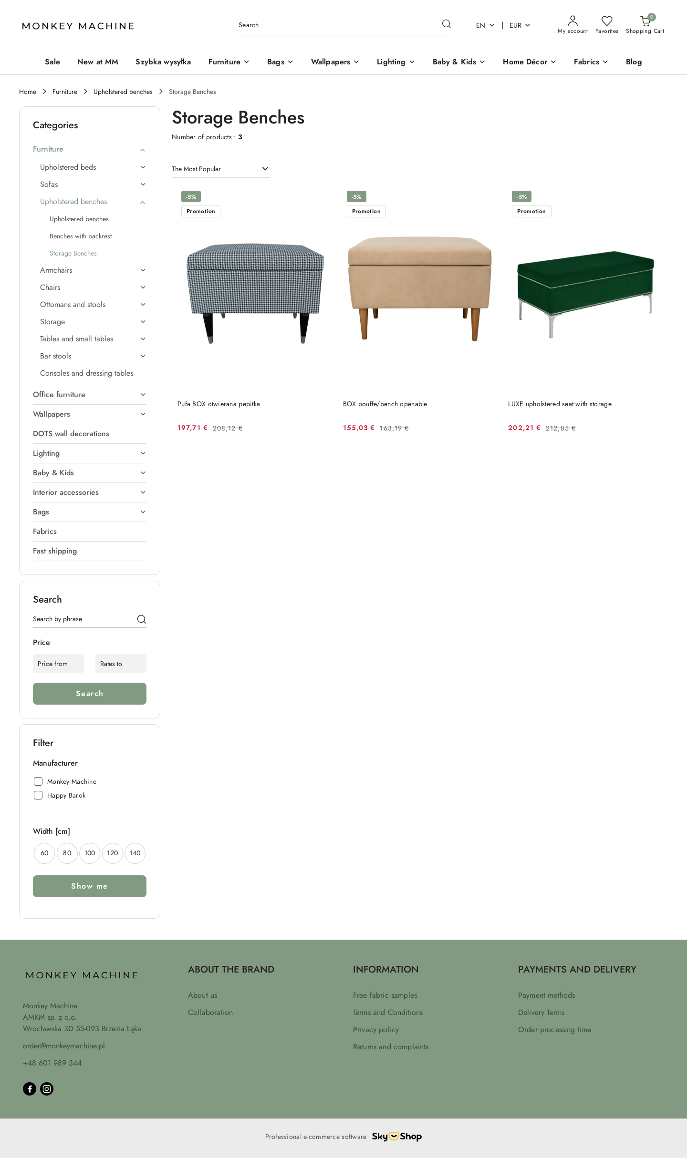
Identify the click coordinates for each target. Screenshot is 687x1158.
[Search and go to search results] (446, 25)
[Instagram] (46, 1089)
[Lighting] (396, 63)
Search (90, 693)
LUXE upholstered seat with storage (560, 404)
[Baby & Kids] (459, 63)
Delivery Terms (541, 1012)
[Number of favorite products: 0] (607, 25)
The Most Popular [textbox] (196, 169)
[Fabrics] (591, 63)
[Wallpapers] (335, 63)
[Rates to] (120, 663)
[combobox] (221, 169)
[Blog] (634, 63)
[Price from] (58, 663)
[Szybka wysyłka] (163, 63)
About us (202, 995)
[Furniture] (229, 63)
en (485, 25)
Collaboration (210, 1012)
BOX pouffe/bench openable (385, 404)
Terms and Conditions (388, 1012)
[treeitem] (89, 149)
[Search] (141, 621)
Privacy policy (376, 1029)
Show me (89, 886)
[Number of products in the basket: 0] (645, 25)
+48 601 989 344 (52, 1062)
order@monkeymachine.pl (64, 1045)
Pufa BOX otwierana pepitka (218, 404)
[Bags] (280, 63)
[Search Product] (345, 25)
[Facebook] (29, 1089)
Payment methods (546, 995)
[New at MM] (97, 63)
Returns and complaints (391, 1046)
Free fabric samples (385, 995)
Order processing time (554, 1029)
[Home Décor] (530, 63)
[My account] (573, 25)
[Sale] (52, 63)
